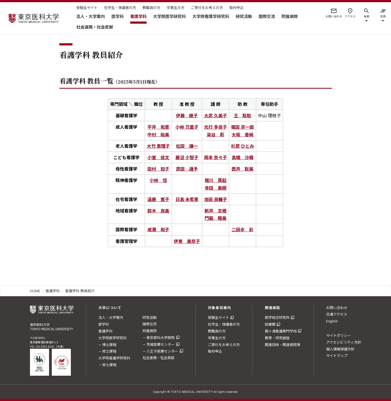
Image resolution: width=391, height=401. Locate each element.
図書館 (270, 324)
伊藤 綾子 (187, 115)
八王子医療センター (162, 351)
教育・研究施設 (277, 337)
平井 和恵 (158, 127)
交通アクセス (336, 314)
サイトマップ (336, 355)
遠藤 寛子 (158, 199)
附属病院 (289, 16)
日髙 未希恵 (186, 199)
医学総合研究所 (277, 317)
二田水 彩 (242, 229)
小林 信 (158, 180)
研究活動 (244, 16)
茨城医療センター (160, 344)
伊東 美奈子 (187, 241)
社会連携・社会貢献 (94, 27)
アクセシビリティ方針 (343, 342)
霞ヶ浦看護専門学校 (281, 331)
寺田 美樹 (215, 187)
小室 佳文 (158, 157)
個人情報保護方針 (340, 348)
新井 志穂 (215, 210)
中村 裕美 (158, 134)
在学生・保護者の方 (120, 7)
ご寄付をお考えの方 (207, 7)
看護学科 (138, 16)
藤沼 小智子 (186, 157)
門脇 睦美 (215, 218)
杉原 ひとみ (242, 146)
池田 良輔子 (215, 199)
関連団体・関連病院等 (282, 344)
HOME (35, 291)
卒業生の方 (175, 7)
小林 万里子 (186, 127)
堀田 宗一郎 (242, 127)
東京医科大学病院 (160, 337)
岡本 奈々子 (215, 157)
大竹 (158, 146)
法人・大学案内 (90, 16)
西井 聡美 (242, 168)
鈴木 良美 (158, 210)
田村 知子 (158, 168)
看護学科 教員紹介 (80, 291)
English (332, 320)
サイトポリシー (338, 335)
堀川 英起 (215, 180)
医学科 (117, 16)
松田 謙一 (187, 146)
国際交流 (267, 16)
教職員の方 (151, 7)
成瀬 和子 (158, 229)
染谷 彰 (215, 134)
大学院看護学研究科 (210, 16)
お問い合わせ (336, 307)
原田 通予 (187, 168)
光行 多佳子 (215, 127)
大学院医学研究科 (169, 16)
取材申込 (236, 7)
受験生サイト (87, 7)
